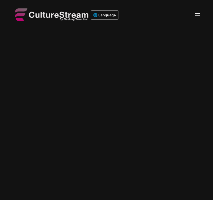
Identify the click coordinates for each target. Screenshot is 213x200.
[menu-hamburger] (197, 15)
